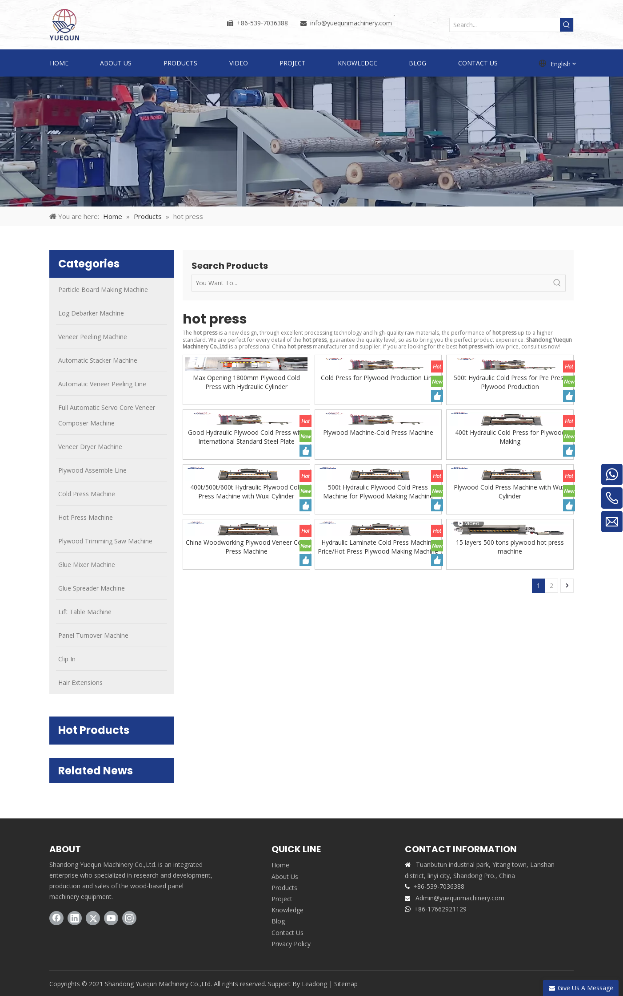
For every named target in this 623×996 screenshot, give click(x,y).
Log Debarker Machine (91, 313)
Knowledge (288, 910)
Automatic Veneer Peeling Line (102, 384)
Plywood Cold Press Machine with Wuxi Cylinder (510, 491)
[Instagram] (129, 918)
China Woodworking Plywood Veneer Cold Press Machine (246, 546)
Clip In (67, 659)
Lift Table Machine (85, 611)
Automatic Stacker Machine (97, 360)
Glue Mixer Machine (86, 564)
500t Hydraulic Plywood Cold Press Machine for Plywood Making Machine (378, 491)
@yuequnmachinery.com (356, 23)
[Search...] (505, 25)
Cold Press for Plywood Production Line (378, 377)
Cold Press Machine (86, 494)
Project (282, 899)
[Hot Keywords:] (566, 25)
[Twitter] (93, 918)
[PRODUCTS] (311, 141)
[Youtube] (111, 918)
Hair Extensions (80, 682)
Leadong (314, 984)
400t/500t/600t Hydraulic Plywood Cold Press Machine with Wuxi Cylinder (246, 491)
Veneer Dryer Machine (90, 446)
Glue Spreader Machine (91, 588)
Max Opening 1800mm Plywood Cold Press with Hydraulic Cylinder (246, 382)
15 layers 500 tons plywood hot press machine (510, 546)
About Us (285, 876)
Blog (278, 921)
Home (280, 865)
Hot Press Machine (85, 517)
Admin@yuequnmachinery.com (459, 898)
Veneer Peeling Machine (92, 336)
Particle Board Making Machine (103, 289)
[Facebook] (56, 918)
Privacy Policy (291, 943)
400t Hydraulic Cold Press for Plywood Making (510, 436)
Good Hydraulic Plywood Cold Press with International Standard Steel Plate (246, 436)
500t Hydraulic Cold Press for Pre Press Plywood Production (510, 382)
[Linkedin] (75, 918)
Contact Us (288, 932)
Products (284, 887)
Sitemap (346, 984)
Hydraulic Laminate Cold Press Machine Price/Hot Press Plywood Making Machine (378, 546)
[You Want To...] (370, 283)
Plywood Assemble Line (92, 470)
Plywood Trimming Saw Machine (105, 541)
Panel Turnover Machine (93, 635)
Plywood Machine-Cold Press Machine (378, 432)
